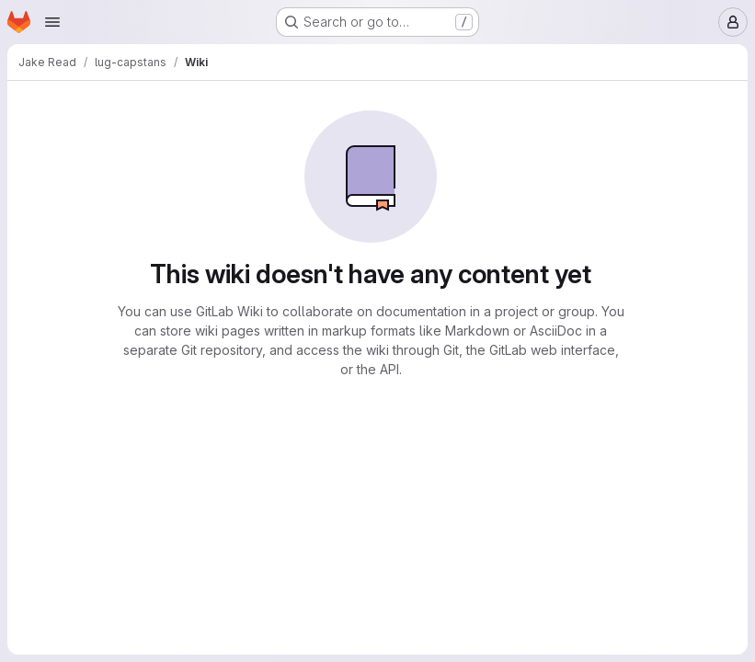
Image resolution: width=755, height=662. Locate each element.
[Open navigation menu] (52, 22)
